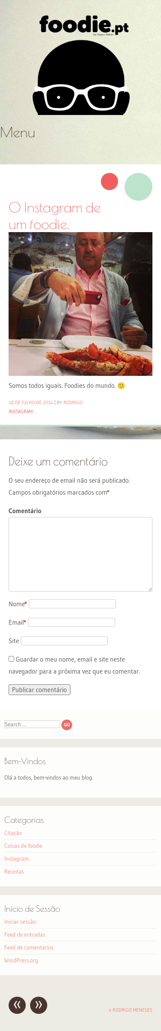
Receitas (14, 871)
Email (17, 622)
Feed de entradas (24, 934)
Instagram (21, 411)
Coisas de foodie (23, 845)
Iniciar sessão (20, 921)
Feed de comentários (29, 947)
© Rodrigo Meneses (130, 1010)
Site (14, 641)
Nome (18, 604)
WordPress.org (21, 960)
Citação (13, 832)
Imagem (138, 187)
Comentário (25, 511)
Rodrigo (73, 402)
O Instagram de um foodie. (55, 215)
